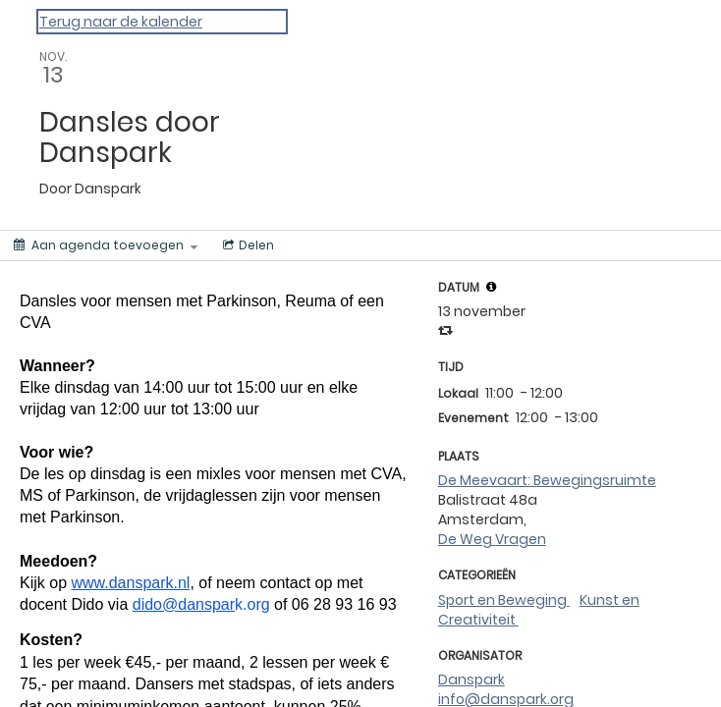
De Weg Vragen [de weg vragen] (492, 539)
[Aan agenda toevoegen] (105, 245)
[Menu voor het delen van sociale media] (246, 245)
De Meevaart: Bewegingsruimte (547, 480)
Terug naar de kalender (120, 21)
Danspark (471, 679)
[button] (491, 287)
